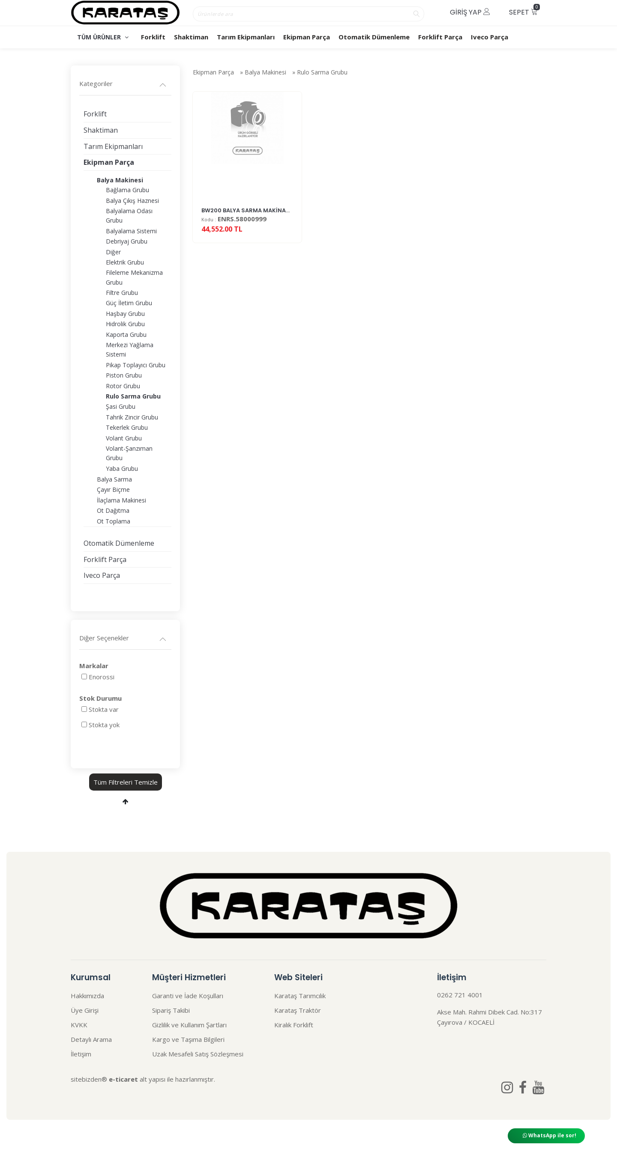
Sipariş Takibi (171, 1010)
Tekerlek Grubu (127, 427)
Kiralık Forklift (293, 1024)
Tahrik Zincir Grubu (132, 417)
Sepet (524, 10)
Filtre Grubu (122, 292)
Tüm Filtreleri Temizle (125, 782)
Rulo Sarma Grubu (322, 73)
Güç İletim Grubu (129, 303)
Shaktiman (191, 37)
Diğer (113, 252)
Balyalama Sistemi (131, 231)
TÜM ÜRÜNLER (103, 37)
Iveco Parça (489, 37)
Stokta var (104, 709)
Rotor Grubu (123, 386)
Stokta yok (104, 724)
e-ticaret (123, 1079)
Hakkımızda (87, 995)
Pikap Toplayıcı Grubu (135, 365)
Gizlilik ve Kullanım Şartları (189, 1024)
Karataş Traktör (297, 1010)
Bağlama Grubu (127, 190)
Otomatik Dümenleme (374, 37)
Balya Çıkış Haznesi (132, 200)
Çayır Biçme (113, 489)
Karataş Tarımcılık (300, 995)
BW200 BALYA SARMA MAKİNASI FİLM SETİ (260, 217)
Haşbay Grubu (125, 313)
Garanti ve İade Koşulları (187, 995)
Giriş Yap (470, 12)
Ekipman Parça (306, 37)
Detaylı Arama (91, 1039)
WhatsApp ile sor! (549, 1135)
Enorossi (101, 676)
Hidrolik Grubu (125, 324)
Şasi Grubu (120, 406)
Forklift (153, 37)
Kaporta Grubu (126, 334)
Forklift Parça (440, 37)
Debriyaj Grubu (126, 241)
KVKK (79, 1024)
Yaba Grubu (122, 468)
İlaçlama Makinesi (121, 500)
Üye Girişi (85, 1010)
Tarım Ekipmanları (246, 37)
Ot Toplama (113, 521)
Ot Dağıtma (113, 510)
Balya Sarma (114, 479)
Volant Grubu (124, 438)
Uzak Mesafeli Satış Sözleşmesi (197, 1054)
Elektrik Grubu (125, 262)
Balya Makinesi (265, 73)
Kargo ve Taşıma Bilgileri (188, 1039)
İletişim (81, 1054)
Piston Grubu (124, 375)
